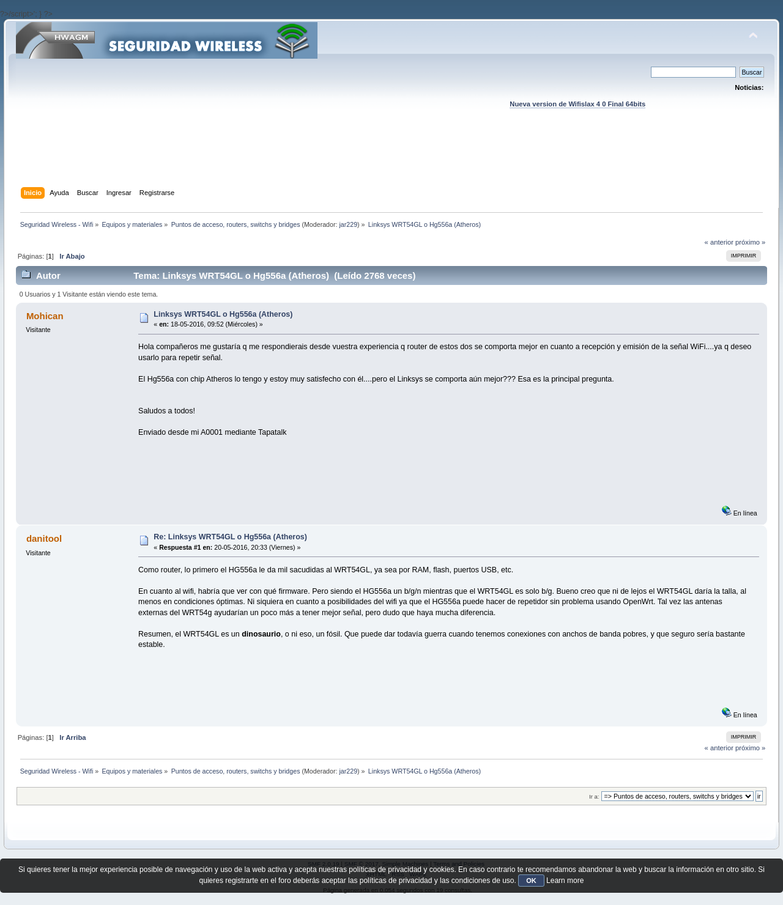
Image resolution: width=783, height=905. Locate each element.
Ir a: (594, 796)
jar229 (348, 224)
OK (531, 880)
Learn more (565, 880)
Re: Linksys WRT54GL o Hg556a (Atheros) (230, 537)
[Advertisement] (391, 159)
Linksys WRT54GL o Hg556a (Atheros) (223, 314)
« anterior (719, 242)
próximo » (750, 242)
